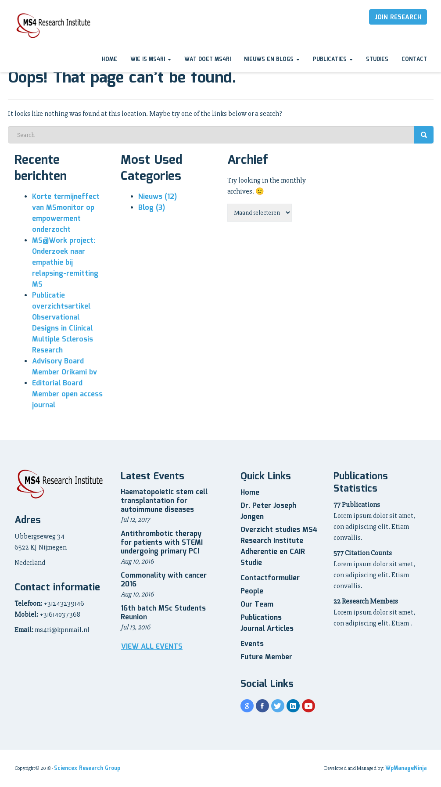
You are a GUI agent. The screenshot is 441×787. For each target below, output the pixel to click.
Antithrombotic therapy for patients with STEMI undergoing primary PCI (162, 542)
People (251, 591)
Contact (414, 59)
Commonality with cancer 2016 (164, 580)
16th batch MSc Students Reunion (163, 613)
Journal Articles (267, 628)
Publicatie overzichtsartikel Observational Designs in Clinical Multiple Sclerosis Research (62, 323)
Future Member (266, 657)
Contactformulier (270, 578)
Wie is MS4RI (150, 59)
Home (109, 59)
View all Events (152, 647)
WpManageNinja (406, 768)
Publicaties (333, 59)
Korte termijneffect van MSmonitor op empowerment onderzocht (66, 213)
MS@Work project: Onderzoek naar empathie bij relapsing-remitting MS (65, 262)
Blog (151, 207)
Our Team (256, 604)
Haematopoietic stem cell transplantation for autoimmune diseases (164, 501)
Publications (261, 617)
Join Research (398, 17)
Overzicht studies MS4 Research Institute (278, 535)
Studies (377, 59)
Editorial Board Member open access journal (67, 394)
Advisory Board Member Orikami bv (64, 367)
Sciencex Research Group (87, 768)
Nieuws (157, 196)
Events (252, 644)
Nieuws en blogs (272, 59)
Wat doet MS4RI (207, 59)
